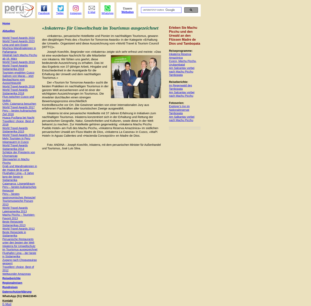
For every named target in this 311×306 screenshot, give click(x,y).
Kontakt (7, 300)
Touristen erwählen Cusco (18, 72)
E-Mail (6, 304)
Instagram (76, 13)
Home (6, 23)
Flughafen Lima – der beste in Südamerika (19, 254)
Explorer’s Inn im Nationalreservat (179, 108)
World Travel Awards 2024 (18, 37)
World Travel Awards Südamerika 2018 (15, 91)
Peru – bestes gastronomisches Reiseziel (19, 195)
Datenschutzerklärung (17, 291)
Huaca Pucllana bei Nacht (18, 117)
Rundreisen (10, 287)
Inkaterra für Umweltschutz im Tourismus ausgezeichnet (19, 248)
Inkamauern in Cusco (15, 142)
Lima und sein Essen (15, 44)
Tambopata (176, 75)
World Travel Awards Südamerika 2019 (15, 67)
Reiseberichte (11, 278)
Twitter (60, 13)
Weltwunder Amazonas (16, 273)
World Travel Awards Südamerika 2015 (15, 130)
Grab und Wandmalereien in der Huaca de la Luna (19, 168)
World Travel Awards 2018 (18, 86)
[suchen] (161, 10)
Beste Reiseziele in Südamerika (14, 234)
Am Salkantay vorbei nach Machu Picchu (181, 118)
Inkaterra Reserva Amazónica (180, 56)
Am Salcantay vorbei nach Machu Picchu (181, 69)
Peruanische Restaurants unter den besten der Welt (18, 241)
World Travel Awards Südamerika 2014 (15, 147)
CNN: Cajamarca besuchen (19, 103)
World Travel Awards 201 (18, 62)
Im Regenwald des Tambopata (180, 87)
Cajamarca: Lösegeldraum (18, 183)
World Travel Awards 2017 (18, 107)
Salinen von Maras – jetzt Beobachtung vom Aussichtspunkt (18, 79)
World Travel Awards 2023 (18, 41)
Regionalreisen (12, 282)
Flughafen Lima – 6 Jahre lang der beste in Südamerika (18, 177)
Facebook (44, 13)
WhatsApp (107, 13)
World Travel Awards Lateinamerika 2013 (15, 209)
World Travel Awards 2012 (18, 228)
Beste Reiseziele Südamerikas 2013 (14, 223)
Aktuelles (8, 31)
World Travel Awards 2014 (18, 135)
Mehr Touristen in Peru (16, 138)
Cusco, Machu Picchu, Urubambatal (183, 62)
